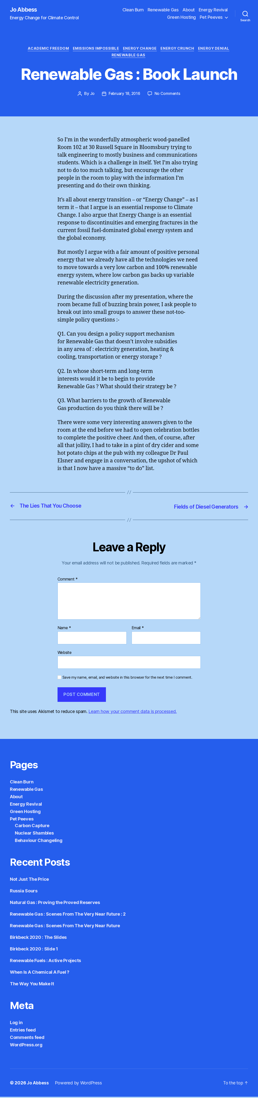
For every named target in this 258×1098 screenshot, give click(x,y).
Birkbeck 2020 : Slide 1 (34, 950)
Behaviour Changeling (38, 841)
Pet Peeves (211, 17)
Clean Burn (133, 10)
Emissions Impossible (95, 49)
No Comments (168, 95)
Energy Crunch (180, 49)
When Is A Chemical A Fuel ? (39, 973)
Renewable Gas (163, 10)
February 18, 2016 (124, 95)
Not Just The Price (29, 880)
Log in (16, 1023)
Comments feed (27, 1038)
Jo (91, 95)
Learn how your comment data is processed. (132, 712)
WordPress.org (26, 1046)
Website (65, 653)
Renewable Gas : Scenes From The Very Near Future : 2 (68, 915)
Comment (68, 580)
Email (138, 629)
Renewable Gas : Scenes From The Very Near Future (65, 926)
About (188, 10)
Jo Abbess (24, 10)
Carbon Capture (32, 826)
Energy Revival (213, 10)
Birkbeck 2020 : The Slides (38, 938)
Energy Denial (218, 49)
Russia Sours (24, 892)
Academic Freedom (45, 49)
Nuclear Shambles (34, 834)
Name (64, 629)
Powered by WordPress (78, 1084)
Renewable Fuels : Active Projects (45, 961)
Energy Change (140, 49)
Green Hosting (181, 17)
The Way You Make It (32, 985)
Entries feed (23, 1031)
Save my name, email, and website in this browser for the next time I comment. (127, 679)
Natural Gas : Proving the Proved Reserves (55, 903)
